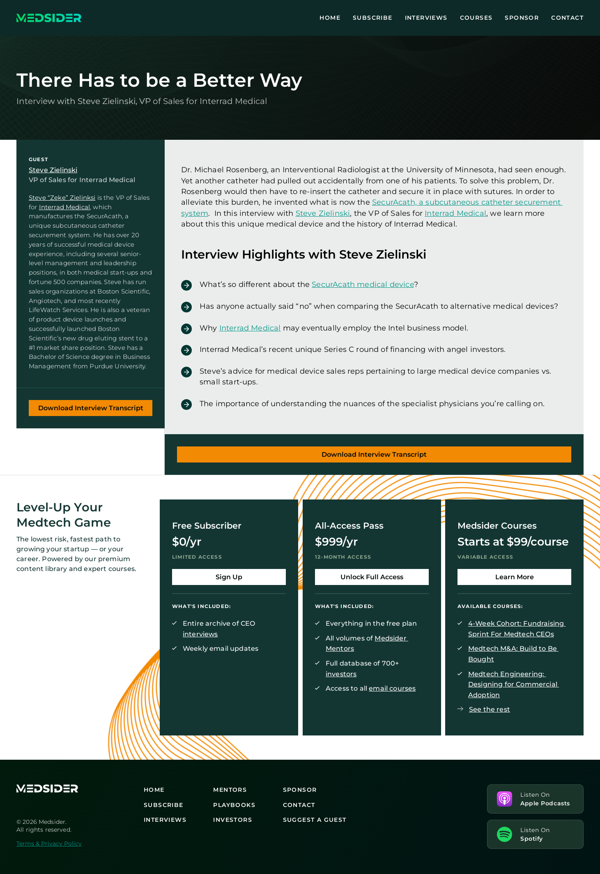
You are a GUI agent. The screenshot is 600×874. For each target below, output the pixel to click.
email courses (392, 688)
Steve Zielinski (53, 170)
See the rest (489, 709)
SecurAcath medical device (363, 284)
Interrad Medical (64, 206)
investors (341, 673)
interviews (200, 634)
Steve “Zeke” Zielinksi (62, 197)
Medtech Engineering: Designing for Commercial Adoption (513, 684)
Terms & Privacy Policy (49, 843)
